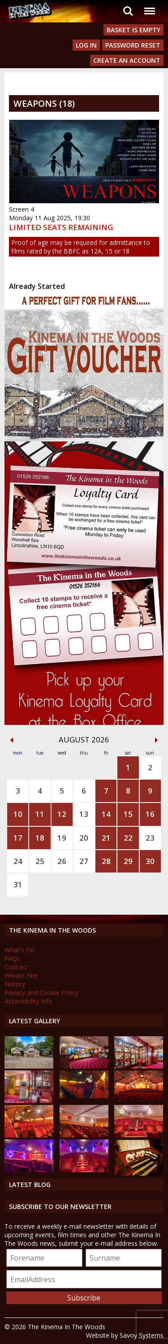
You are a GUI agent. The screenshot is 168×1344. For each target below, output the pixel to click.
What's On (19, 950)
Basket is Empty (133, 30)
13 (83, 814)
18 (39, 838)
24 (17, 861)
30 (150, 861)
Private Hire (21, 975)
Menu (149, 6)
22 (128, 838)
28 (106, 861)
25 (39, 861)
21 (106, 838)
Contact (15, 967)
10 (17, 814)
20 (83, 838)
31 (17, 884)
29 (128, 861)
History (14, 984)
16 (150, 814)
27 (83, 861)
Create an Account (126, 60)
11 (39, 814)
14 (106, 814)
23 (150, 838)
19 (61, 838)
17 (17, 838)
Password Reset (132, 45)
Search (128, 11)
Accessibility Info (28, 1001)
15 (128, 814)
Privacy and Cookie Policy (41, 992)
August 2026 (84, 739)
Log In (86, 45)
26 (61, 861)
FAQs (12, 958)
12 (61, 814)
